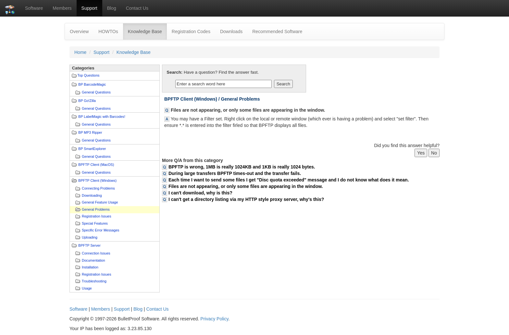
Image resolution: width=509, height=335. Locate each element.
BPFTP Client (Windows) (97, 180)
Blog (111, 8)
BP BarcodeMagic (92, 84)
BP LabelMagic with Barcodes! (101, 116)
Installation (90, 267)
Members (62, 8)
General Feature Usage (100, 202)
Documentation (93, 260)
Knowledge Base (147, 31)
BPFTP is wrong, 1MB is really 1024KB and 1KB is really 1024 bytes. (241, 166)
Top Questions (88, 75)
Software (34, 8)
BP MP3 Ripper (90, 132)
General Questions (96, 92)
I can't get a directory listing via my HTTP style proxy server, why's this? (246, 199)
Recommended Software (277, 31)
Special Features (95, 223)
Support (89, 8)
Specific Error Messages (100, 230)
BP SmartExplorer (92, 149)
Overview (79, 31)
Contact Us (137, 8)
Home (80, 52)
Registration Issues (96, 216)
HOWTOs (108, 31)
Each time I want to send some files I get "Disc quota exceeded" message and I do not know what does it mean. (288, 179)
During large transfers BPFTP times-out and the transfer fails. (234, 173)
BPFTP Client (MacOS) (96, 165)
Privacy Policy (214, 318)
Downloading (92, 195)
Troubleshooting (94, 281)
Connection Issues (96, 253)
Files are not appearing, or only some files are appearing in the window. (245, 186)
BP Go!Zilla (87, 101)
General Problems (96, 209)
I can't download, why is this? (200, 192)
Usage (87, 288)
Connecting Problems (98, 188)
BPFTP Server (89, 245)
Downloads (231, 31)
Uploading (89, 237)
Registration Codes (191, 31)
